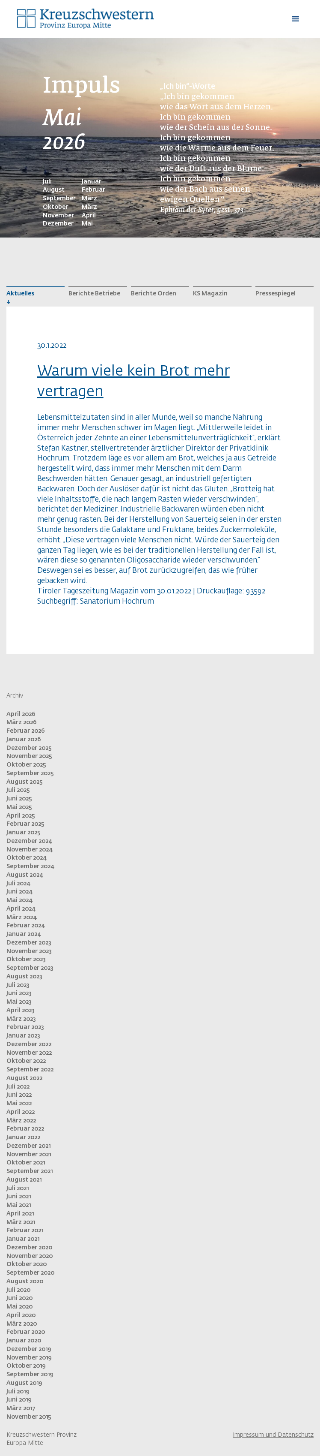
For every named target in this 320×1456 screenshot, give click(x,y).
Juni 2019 (18, 1400)
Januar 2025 (23, 833)
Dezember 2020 (29, 1248)
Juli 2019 (17, 1392)
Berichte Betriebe (94, 294)
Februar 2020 (25, 1332)
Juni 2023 (19, 993)
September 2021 (29, 1171)
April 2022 (20, 1112)
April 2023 (20, 1011)
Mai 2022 (19, 1104)
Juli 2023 (18, 985)
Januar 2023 (23, 1036)
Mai (87, 224)
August (54, 190)
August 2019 (24, 1383)
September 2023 (29, 968)
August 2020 (24, 1282)
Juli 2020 (18, 1290)
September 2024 (30, 866)
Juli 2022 (18, 1087)
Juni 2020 (19, 1298)
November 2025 (29, 756)
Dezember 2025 (29, 748)
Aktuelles (20, 294)
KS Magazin (210, 294)
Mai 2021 (18, 1205)
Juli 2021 (17, 1188)
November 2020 (29, 1256)
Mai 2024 (19, 900)
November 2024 (29, 850)
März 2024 (21, 918)
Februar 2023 (25, 1027)
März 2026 (21, 722)
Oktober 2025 (26, 765)
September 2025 (30, 773)
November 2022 (29, 1053)
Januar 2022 (23, 1137)
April (89, 216)
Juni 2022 (19, 1095)
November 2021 (28, 1155)
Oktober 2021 (25, 1163)
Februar (93, 190)
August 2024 (24, 875)
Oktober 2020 (26, 1264)
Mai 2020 (19, 1307)
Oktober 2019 (25, 1366)
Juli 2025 (18, 790)
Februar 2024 (25, 926)
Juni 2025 (19, 799)
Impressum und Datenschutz (273, 1435)
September (59, 199)
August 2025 (24, 782)
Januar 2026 (23, 740)
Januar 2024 (23, 934)
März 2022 (21, 1121)
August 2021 (23, 1180)
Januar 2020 (23, 1341)
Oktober (55, 207)
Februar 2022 (25, 1129)
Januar (91, 182)
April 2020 (21, 1315)
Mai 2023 (19, 1002)
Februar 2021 (24, 1230)
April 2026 (21, 714)
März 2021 (20, 1222)
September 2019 (29, 1375)
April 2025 (20, 816)
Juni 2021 (18, 1197)
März (89, 199)
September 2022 (29, 1070)
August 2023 (24, 977)
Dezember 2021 (28, 1146)
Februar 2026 (25, 731)
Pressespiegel (275, 294)
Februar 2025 (25, 824)
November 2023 (29, 951)
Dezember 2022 (28, 1044)
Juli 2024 (18, 884)
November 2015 (28, 1417)
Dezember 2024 (29, 841)
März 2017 (20, 1408)
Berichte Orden (153, 294)
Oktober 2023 (26, 960)
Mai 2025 (19, 807)
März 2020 (21, 1324)
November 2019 (28, 1358)
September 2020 (30, 1273)
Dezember (58, 224)
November (58, 216)
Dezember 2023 (28, 943)
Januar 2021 (22, 1239)
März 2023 (21, 1019)
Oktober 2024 (26, 858)
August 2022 (24, 1078)
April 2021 (20, 1214)
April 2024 (20, 909)
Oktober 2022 (26, 1061)
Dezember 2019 (28, 1349)
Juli (47, 182)
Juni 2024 (19, 892)
